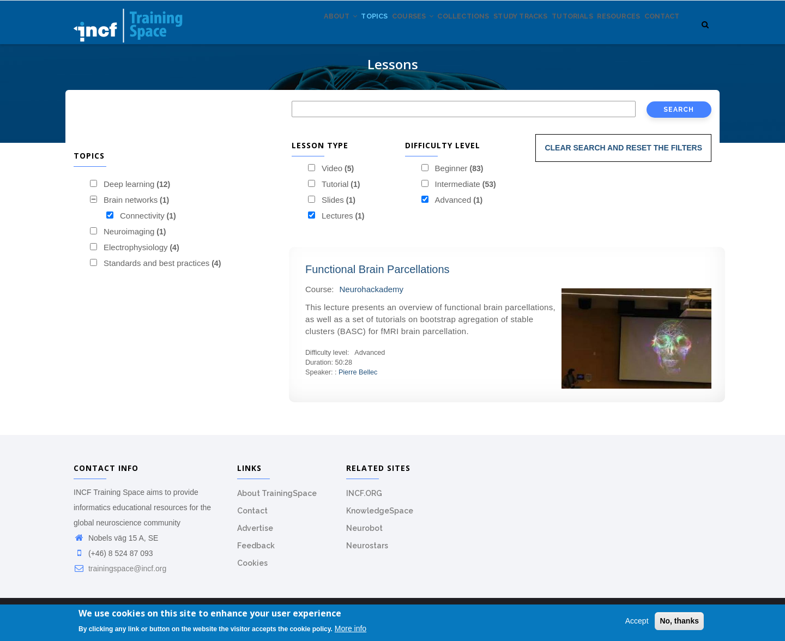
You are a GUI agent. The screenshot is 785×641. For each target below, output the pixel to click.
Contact (658, 32)
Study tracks (493, 32)
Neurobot (364, 534)
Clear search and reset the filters (623, 153)
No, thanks (679, 621)
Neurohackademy (372, 295)
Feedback (256, 551)
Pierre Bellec (358, 378)
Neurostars (367, 551)
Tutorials (553, 32)
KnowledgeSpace (379, 516)
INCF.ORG (364, 499)
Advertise (255, 534)
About (282, 32)
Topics (323, 32)
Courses (369, 32)
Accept (637, 621)
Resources (607, 32)
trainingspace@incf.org (120, 574)
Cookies (252, 569)
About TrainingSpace (277, 499)
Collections (428, 32)
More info (350, 628)
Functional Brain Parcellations (377, 275)
